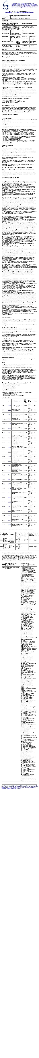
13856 (9, 461)
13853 (9, 410)
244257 (9, 447)
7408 (9, 465)
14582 (9, 423)
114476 (9, 524)
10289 (9, 456)
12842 (9, 502)
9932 (9, 479)
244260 (9, 442)
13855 (9, 405)
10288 (9, 511)
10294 (9, 488)
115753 (9, 428)
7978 (9, 515)
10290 (9, 437)
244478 (9, 497)
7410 (9, 474)
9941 (9, 432)
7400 (9, 506)
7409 (9, 470)
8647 (9, 419)
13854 (9, 414)
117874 (9, 483)
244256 (9, 452)
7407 (9, 492)
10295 (9, 520)
